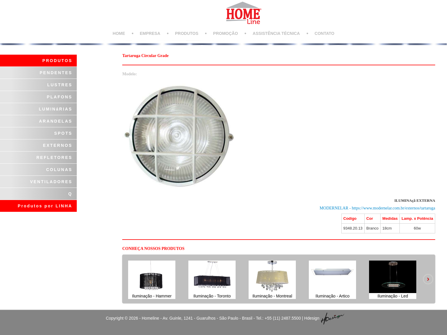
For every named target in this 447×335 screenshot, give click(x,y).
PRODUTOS (186, 33)
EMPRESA (150, 33)
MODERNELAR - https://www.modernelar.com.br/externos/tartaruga (377, 208)
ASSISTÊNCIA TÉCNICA (276, 33)
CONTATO (325, 33)
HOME (119, 33)
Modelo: (129, 74)
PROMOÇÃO (225, 33)
